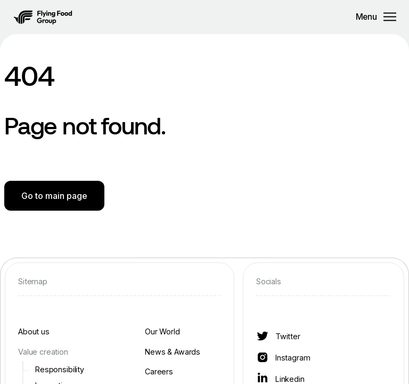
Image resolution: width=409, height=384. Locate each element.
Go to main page (54, 195)
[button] (43, 17)
